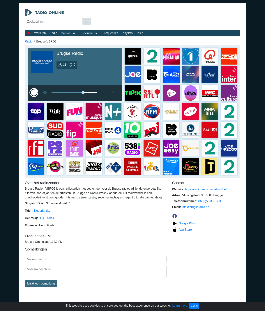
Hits (41, 218)
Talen (139, 33)
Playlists (127, 33)
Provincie (86, 33)
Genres (65, 33)
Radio (53, 33)
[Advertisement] (166, 18)
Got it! (194, 305)
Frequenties (110, 33)
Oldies (49, 218)
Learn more (179, 305)
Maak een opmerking (41, 283)
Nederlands (41, 210)
